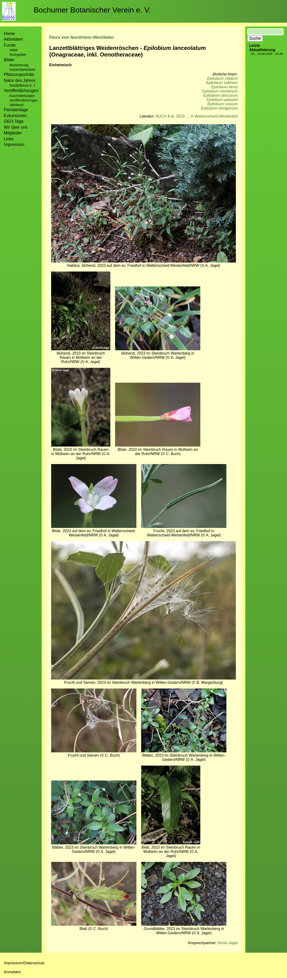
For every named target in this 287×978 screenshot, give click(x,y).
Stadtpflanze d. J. (22, 85)
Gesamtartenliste (22, 69)
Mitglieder (13, 133)
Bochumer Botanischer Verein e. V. (92, 10)
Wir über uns (15, 127)
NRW (13, 50)
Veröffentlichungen (23, 100)
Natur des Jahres (20, 80)
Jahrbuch (16, 105)
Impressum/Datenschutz (24, 963)
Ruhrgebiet (17, 55)
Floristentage (16, 109)
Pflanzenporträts (19, 74)
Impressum (14, 144)
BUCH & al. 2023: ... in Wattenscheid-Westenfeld (197, 116)
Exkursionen (15, 115)
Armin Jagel (228, 943)
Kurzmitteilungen (22, 96)
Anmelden (12, 972)
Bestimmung (18, 65)
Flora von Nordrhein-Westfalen (81, 37)
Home (9, 33)
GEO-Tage (13, 121)
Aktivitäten (13, 39)
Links (8, 138)
